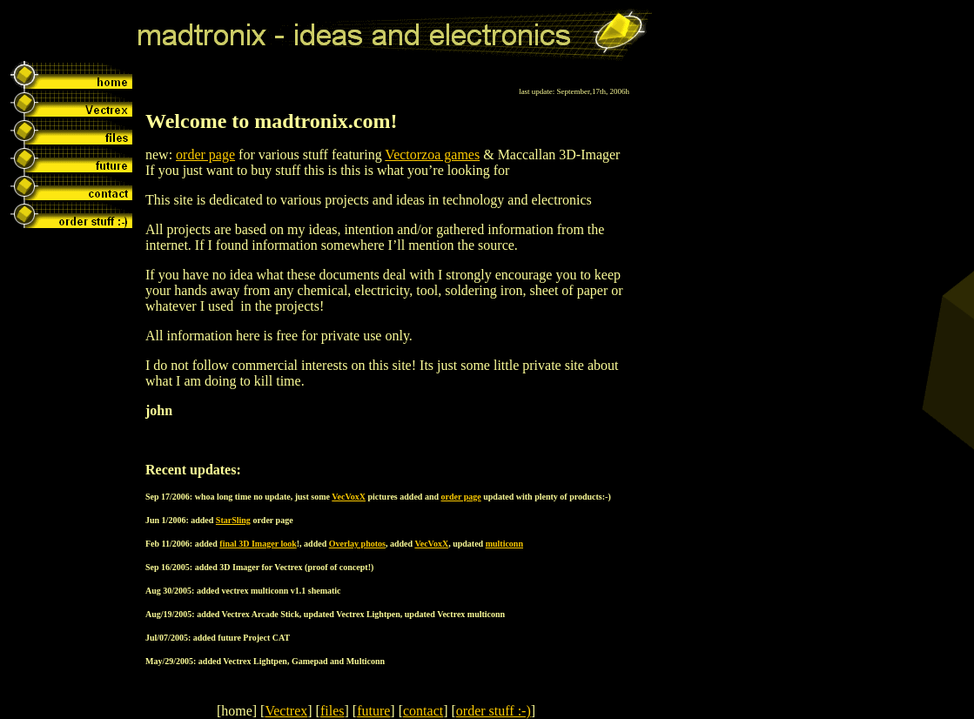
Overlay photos (357, 543)
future (373, 710)
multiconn (504, 543)
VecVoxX (349, 496)
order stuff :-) (493, 710)
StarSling (233, 520)
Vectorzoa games (432, 154)
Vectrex (286, 710)
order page (205, 154)
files (332, 710)
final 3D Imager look (257, 543)
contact (423, 710)
